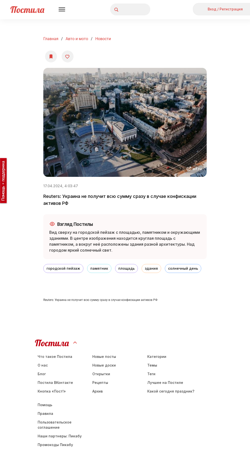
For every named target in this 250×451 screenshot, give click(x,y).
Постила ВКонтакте (55, 382)
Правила (45, 413)
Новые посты (104, 356)
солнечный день (183, 268)
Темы (152, 365)
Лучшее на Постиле (165, 382)
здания (151, 268)
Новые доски (104, 365)
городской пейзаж (63, 268)
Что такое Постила (55, 356)
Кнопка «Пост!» (52, 391)
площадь (126, 268)
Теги (151, 374)
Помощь (45, 405)
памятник (99, 268)
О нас (43, 365)
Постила (27, 9)
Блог (42, 374)
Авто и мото (77, 38)
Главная (50, 38)
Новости (103, 38)
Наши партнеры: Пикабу (60, 436)
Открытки (101, 374)
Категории (156, 356)
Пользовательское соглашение (55, 424)
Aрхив (97, 391)
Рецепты (100, 382)
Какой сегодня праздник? (170, 391)
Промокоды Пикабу (55, 445)
